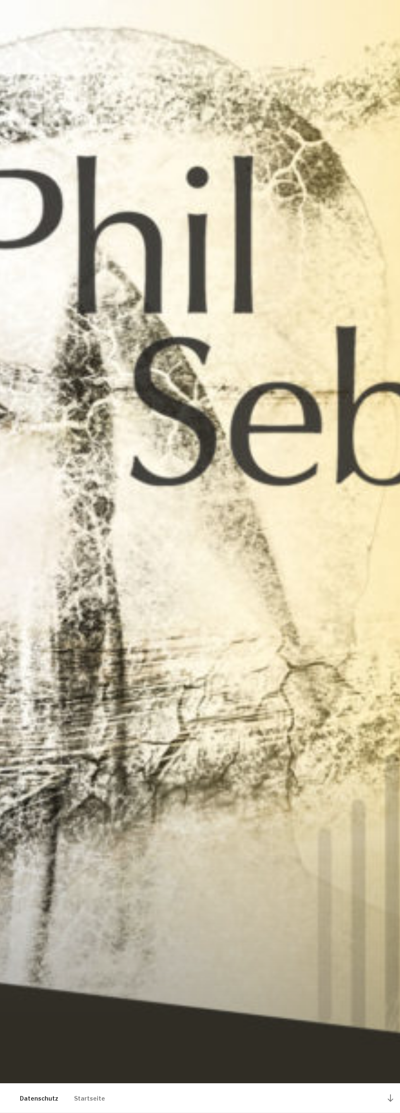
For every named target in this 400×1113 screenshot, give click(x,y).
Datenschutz (39, 1098)
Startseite (89, 1098)
